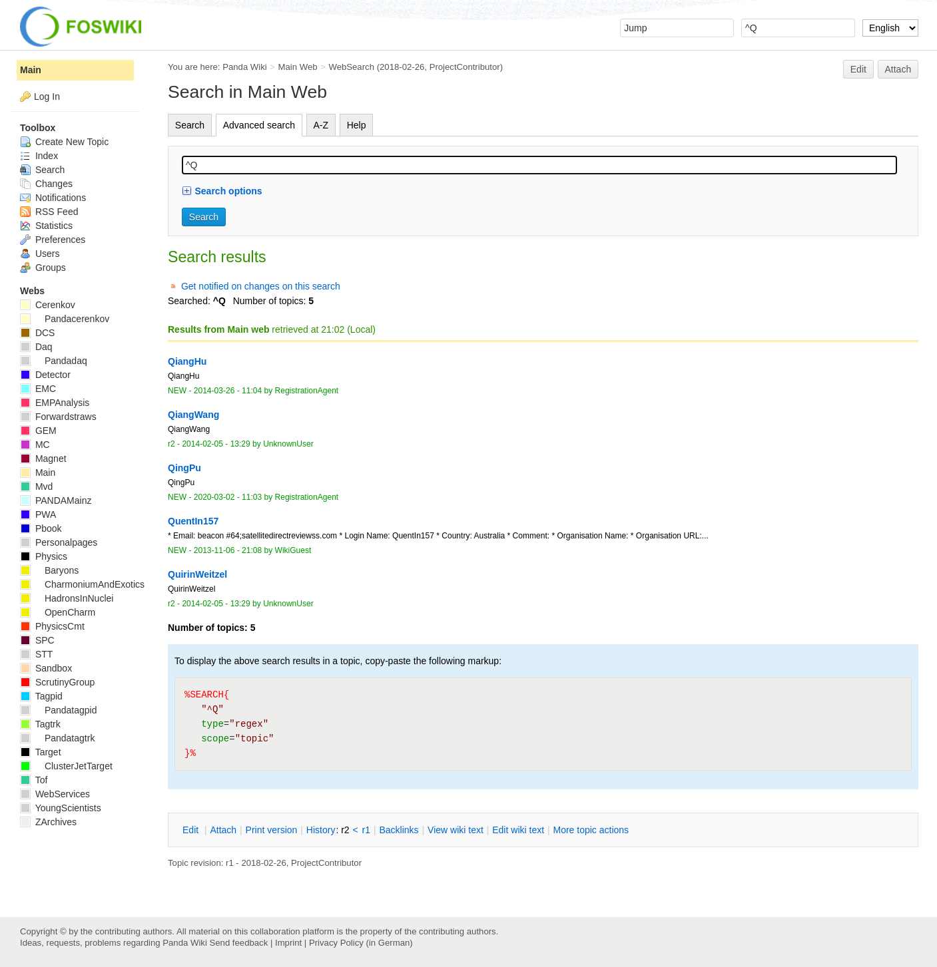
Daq (36, 346)
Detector (45, 374)
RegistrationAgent (307, 390)
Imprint (288, 943)
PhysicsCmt (52, 626)
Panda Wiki (244, 67)
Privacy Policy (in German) (361, 943)
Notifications (53, 197)
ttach (223, 830)
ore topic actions (591, 830)
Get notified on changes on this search (260, 286)
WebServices (55, 794)
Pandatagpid (58, 710)
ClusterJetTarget (66, 766)
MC (35, 444)
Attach (898, 69)
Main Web (298, 67)
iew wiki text (455, 830)
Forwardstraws (58, 416)
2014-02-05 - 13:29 (216, 444)
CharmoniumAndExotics (82, 584)
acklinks (398, 830)
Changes (46, 183)
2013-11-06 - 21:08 (228, 550)
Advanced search (259, 125)
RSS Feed (49, 211)
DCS (37, 332)
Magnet (43, 458)
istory (321, 830)
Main (30, 70)
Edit (858, 69)
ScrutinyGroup (57, 682)
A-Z (321, 125)
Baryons (49, 570)
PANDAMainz (55, 500)
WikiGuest (293, 550)
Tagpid (41, 696)
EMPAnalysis (54, 402)
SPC (37, 640)
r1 (366, 830)
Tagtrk (40, 724)
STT (36, 654)
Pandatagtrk (57, 738)
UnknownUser (288, 444)
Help (356, 125)
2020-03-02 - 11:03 (228, 497)
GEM (38, 430)
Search (189, 125)
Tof (33, 780)
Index (39, 155)
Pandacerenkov (64, 318)
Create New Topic (64, 141)
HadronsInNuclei (66, 598)
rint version (272, 830)
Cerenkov (47, 304)
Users (39, 253)
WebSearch (351, 67)
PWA (38, 514)
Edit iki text (518, 830)
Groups (43, 267)
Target (40, 752)
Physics (43, 556)
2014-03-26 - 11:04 (228, 390)
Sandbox (46, 668)
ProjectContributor (465, 67)
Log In (47, 96)
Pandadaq (53, 360)
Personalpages (58, 542)
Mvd (36, 486)
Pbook (41, 528)
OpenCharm (57, 612)
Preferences (52, 239)
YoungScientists (60, 808)
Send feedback (238, 943)
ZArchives (48, 822)
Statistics (46, 225)
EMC (38, 388)
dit (191, 830)
